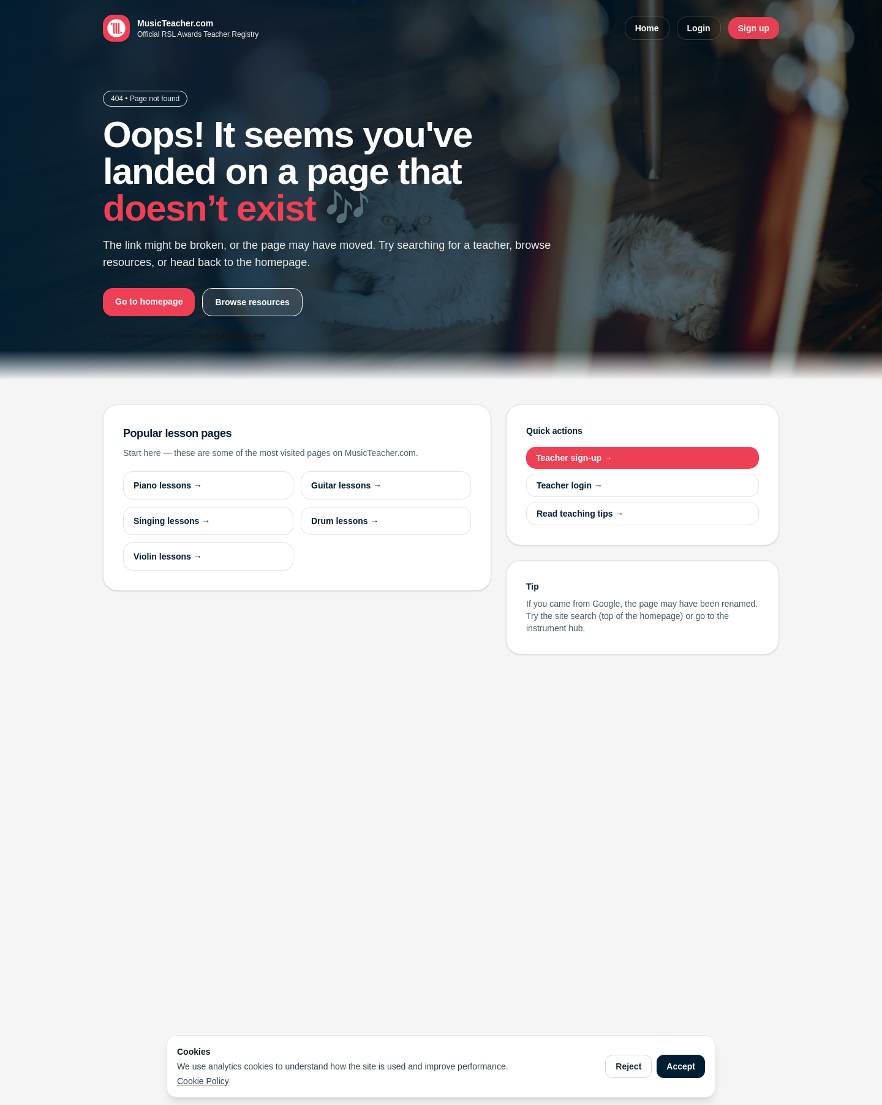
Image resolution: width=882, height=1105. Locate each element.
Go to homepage (149, 301)
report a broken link (231, 336)
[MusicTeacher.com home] (180, 28)
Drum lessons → (345, 521)
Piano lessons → (168, 485)
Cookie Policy (203, 1081)
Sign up (753, 28)
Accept (680, 1066)
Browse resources (252, 302)
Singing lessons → (172, 521)
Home (647, 28)
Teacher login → (570, 485)
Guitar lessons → (346, 485)
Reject (628, 1066)
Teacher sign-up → (574, 458)
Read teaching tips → (580, 513)
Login (698, 28)
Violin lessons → (168, 556)
